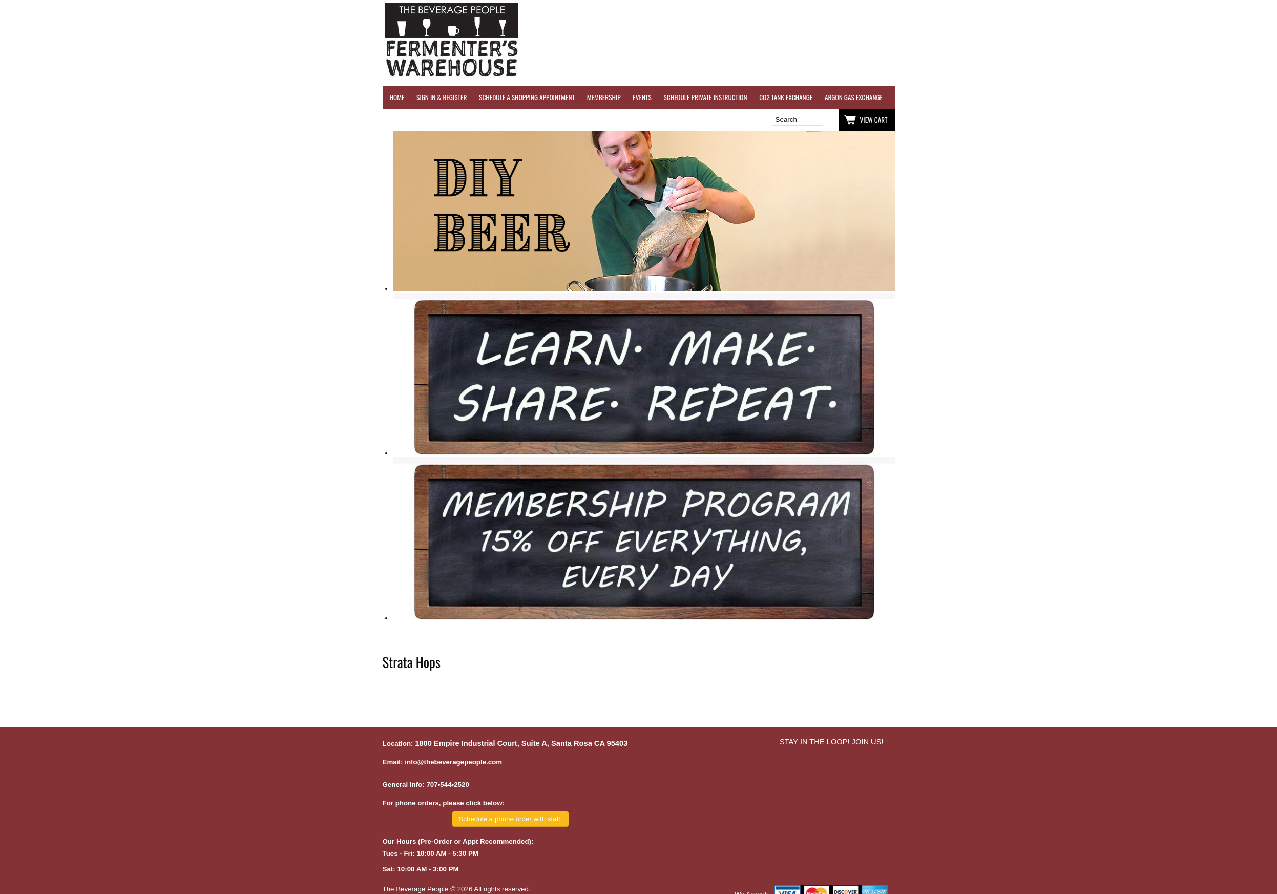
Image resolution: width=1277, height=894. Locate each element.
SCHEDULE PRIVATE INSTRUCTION (705, 97)
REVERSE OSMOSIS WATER (1000, 97)
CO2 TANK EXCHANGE (785, 97)
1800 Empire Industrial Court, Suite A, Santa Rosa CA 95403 (521, 743)
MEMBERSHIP (604, 97)
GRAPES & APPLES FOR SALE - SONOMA (1189, 97)
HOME (397, 97)
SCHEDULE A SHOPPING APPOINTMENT (527, 97)
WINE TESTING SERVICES (925, 97)
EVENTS (642, 97)
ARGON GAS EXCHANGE (854, 97)
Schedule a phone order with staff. (510, 819)
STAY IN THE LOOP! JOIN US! (832, 742)
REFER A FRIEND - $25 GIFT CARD (1086, 97)
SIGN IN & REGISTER (441, 97)
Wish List (471, 120)
